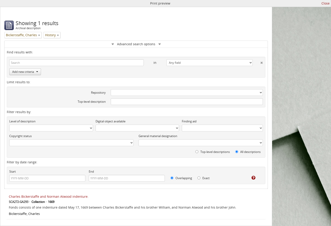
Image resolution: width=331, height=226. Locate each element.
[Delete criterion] (258, 61)
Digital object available (110, 121)
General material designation (158, 136)
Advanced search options (136, 44)
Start (12, 171)
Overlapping (181, 178)
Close (325, 3)
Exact (203, 178)
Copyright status (20, 136)
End (91, 171)
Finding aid (189, 121)
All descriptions (248, 152)
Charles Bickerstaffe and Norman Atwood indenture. (49, 196)
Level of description (22, 121)
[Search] (76, 62)
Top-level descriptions (212, 152)
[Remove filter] (39, 35)
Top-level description (92, 102)
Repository (98, 92)
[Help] (250, 178)
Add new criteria (25, 72)
